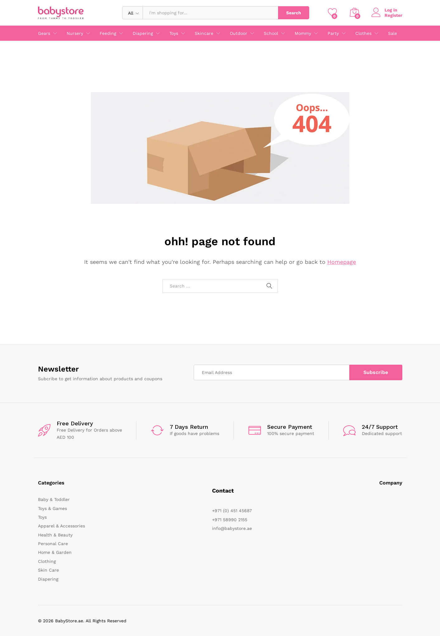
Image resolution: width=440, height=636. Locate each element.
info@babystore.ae (232, 528)
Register (393, 15)
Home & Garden (55, 552)
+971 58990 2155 (229, 519)
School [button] (271, 33)
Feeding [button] (108, 33)
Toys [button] (173, 33)
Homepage (341, 262)
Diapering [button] (143, 33)
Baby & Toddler (54, 499)
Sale (392, 33)
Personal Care (53, 543)
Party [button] (333, 33)
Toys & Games (52, 508)
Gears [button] (44, 33)
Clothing (47, 561)
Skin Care (48, 570)
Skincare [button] (204, 33)
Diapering (48, 579)
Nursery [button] (75, 33)
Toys (42, 517)
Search (293, 12)
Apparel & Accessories (61, 525)
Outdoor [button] (238, 33)
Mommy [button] (303, 33)
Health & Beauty (55, 534)
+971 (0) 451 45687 (232, 510)
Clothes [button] (363, 33)
